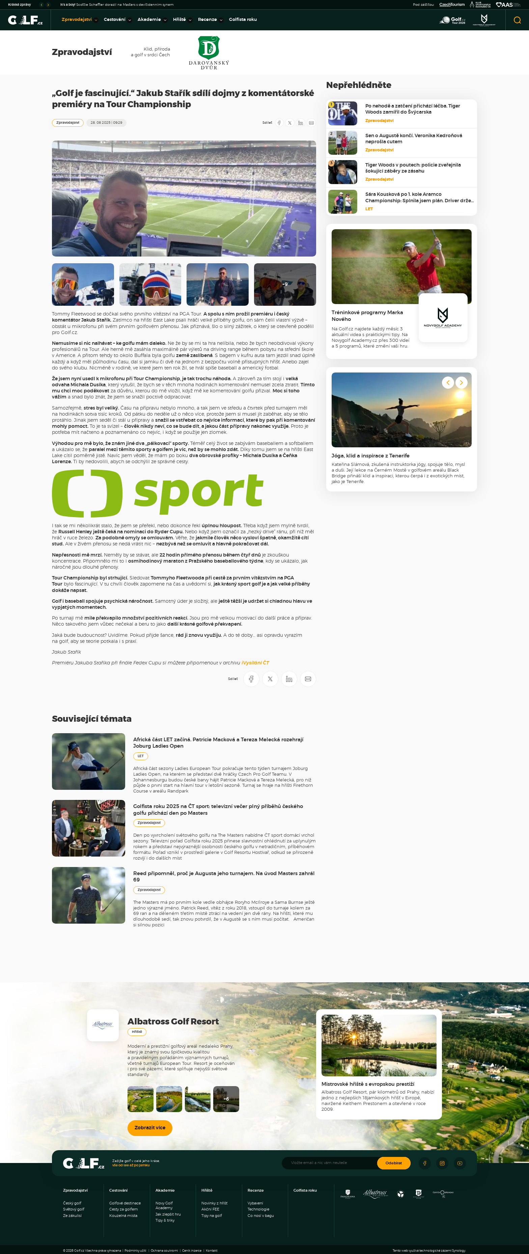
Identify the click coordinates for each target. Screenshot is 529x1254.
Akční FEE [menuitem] (210, 1209)
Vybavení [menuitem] (255, 1203)
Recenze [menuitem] (211, 20)
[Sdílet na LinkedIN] (300, 122)
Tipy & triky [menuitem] (165, 1220)
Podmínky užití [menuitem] (135, 1250)
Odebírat (394, 1163)
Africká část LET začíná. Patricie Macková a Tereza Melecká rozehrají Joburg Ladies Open (218, 743)
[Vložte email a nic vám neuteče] (333, 1163)
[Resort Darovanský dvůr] (418, 1196)
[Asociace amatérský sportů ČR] (508, 4)
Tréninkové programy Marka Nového (367, 316)
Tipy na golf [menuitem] (211, 1216)
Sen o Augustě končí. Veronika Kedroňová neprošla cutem (413, 138)
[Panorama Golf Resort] (348, 1196)
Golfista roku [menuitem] (243, 20)
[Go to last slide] (41, 4)
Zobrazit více (150, 1128)
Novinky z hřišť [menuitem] (214, 1203)
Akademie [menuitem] (153, 20)
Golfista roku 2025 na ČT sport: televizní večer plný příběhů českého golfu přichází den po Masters (218, 810)
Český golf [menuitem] (72, 1203)
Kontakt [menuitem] (211, 1250)
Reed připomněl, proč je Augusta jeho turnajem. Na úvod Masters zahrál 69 (224, 877)
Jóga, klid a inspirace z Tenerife (371, 455)
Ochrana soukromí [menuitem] (164, 1250)
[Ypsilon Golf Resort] (400, 1196)
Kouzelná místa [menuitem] (123, 1216)
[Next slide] (48, 4)
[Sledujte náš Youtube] (460, 1163)
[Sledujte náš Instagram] (442, 1163)
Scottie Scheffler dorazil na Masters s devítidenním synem (116, 4)
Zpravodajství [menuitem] (80, 20)
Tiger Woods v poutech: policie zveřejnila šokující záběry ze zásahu (413, 168)
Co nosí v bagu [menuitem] (261, 1216)
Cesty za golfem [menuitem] (123, 1209)
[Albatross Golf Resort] (375, 1196)
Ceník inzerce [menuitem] (191, 1250)
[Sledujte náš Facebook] (425, 1163)
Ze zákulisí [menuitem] (72, 1216)
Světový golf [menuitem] (73, 1209)
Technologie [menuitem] (258, 1209)
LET (141, 756)
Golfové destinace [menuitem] (125, 1203)
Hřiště (137, 1032)
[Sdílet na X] (290, 122)
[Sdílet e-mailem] (311, 122)
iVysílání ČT (255, 663)
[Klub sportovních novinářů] (480, 4)
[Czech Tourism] (452, 4)
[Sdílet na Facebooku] (279, 122)
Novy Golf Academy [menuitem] (164, 1205)
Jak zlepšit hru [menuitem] (168, 1214)
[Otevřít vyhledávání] (517, 20)
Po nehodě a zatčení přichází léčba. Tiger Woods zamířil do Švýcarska (412, 109)
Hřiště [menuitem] (183, 20)
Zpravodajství (67, 122)
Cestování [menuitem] (118, 20)
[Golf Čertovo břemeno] (443, 1196)
